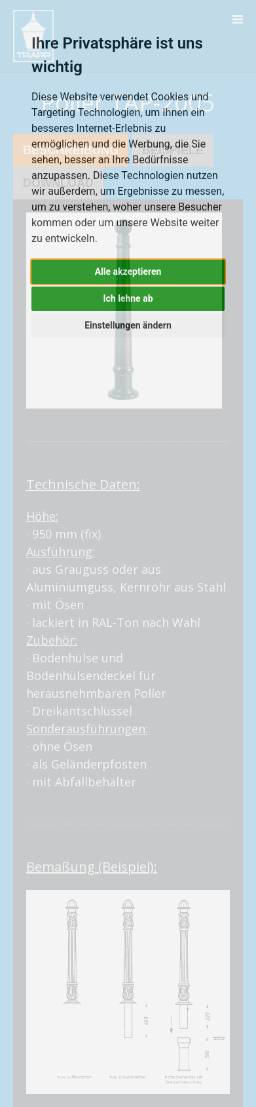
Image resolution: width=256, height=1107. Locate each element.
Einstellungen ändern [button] (128, 325)
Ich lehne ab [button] (128, 298)
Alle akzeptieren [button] (128, 271)
